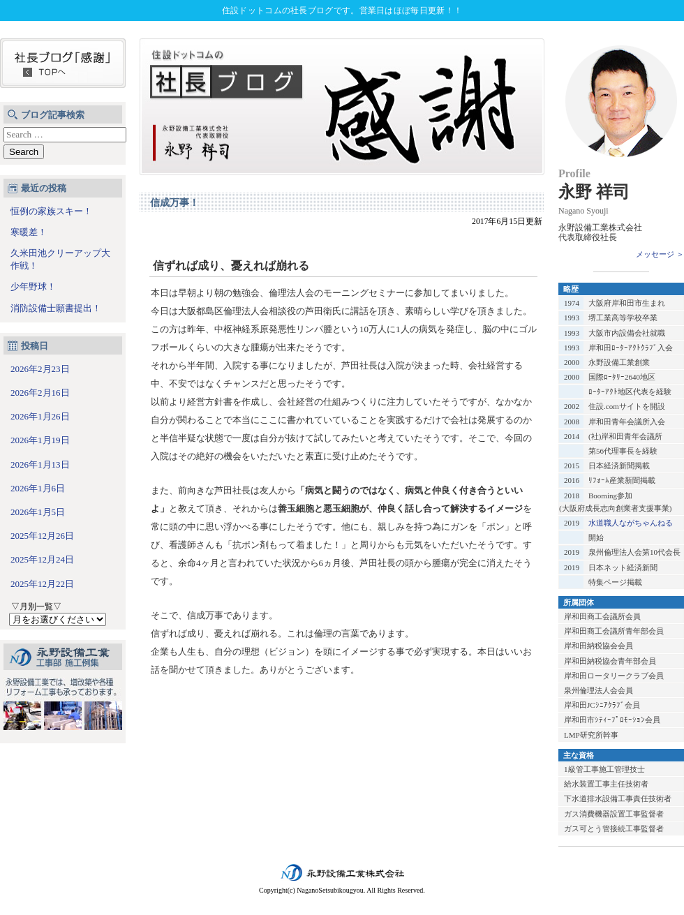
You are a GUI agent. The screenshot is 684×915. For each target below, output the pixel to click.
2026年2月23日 (40, 369)
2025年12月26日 (42, 535)
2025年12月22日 (42, 584)
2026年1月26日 (40, 416)
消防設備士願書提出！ (55, 308)
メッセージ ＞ (660, 254)
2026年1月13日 (40, 464)
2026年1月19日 (40, 440)
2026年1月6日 (37, 488)
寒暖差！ (28, 232)
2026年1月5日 (37, 512)
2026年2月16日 (40, 392)
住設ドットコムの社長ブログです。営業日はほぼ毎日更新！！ (342, 10)
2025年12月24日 (42, 559)
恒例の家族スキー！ (51, 211)
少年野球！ (33, 286)
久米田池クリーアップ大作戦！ (60, 259)
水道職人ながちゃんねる (630, 523)
